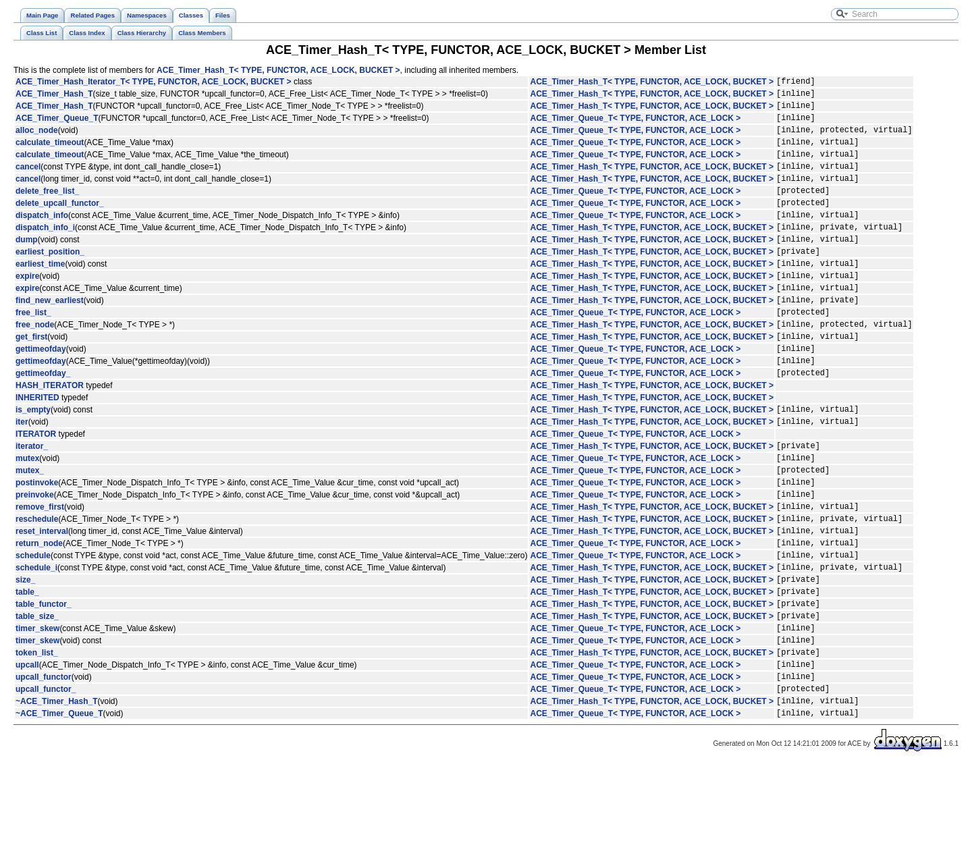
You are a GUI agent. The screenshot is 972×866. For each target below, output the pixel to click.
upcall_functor (44, 771)
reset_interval (42, 601)
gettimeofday (41, 395)
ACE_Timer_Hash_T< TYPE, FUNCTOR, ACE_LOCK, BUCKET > (278, 70)
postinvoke (37, 544)
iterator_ (32, 502)
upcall (27, 757)
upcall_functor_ (46, 785)
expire (27, 310)
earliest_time (40, 295)
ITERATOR (36, 488)
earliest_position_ (50, 281)
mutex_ (30, 530)
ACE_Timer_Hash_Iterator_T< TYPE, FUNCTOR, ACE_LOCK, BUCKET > (154, 83)
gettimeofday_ (43, 423)
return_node (39, 615)
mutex (27, 516)
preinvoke (35, 559)
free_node (35, 366)
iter (22, 476)
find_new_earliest (50, 338)
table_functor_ (44, 686)
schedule (33, 629)
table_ (27, 672)
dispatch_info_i (45, 253)
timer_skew (37, 715)
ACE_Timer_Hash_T (54, 97)
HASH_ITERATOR (50, 436)
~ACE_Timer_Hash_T (57, 800)
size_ (25, 658)
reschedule (37, 587)
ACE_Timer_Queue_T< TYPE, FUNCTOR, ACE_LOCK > (635, 125)
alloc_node (37, 139)
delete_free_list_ (47, 210)
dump (27, 267)
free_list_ (33, 352)
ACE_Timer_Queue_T (57, 125)
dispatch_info (42, 239)
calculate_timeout (50, 154)
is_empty (33, 461)
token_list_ (37, 743)
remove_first (40, 573)
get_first (31, 380)
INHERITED (37, 448)
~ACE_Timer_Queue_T (59, 814)
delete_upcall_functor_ (60, 224)
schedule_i (36, 644)
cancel (28, 182)
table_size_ (37, 700)
